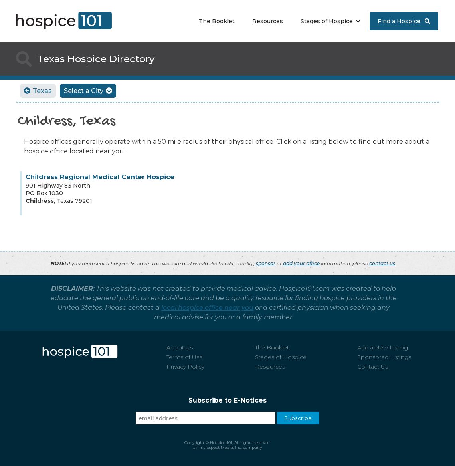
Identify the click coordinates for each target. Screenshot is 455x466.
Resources (267, 21)
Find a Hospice (404, 21)
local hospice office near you (207, 307)
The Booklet (217, 21)
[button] (329, 21)
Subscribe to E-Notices (227, 400)
